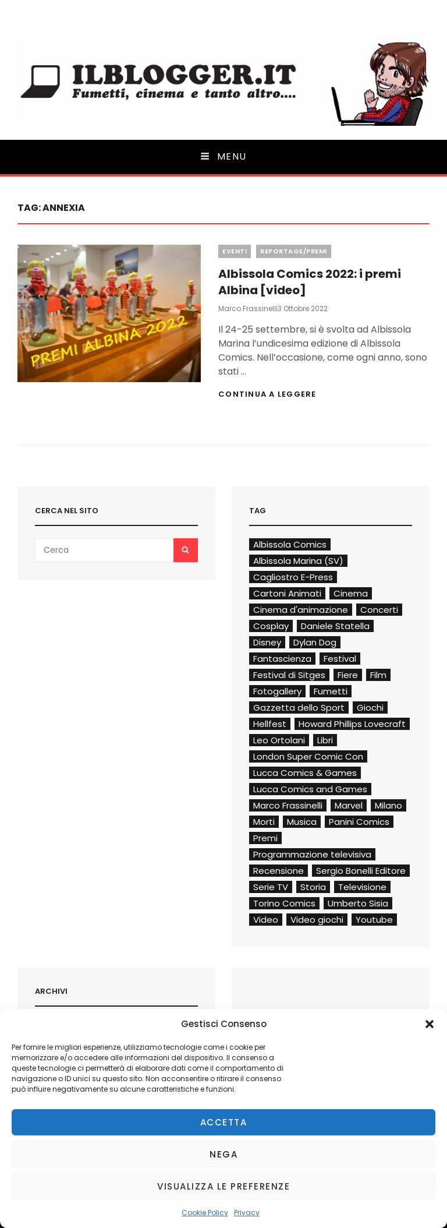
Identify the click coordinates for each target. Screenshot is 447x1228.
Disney (267, 642)
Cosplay (271, 626)
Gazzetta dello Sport (299, 707)
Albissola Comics (290, 544)
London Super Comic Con (308, 756)
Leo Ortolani (279, 740)
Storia (313, 887)
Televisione (362, 887)
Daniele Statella (335, 626)
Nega (223, 1154)
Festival (340, 658)
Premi (265, 838)
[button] (429, 1024)
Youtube (374, 919)
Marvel (349, 805)
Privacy (247, 1213)
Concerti (379, 610)
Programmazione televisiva (312, 854)
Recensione (278, 870)
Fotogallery (277, 691)
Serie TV (270, 887)
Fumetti (330, 691)
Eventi (234, 251)
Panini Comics (359, 822)
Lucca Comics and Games (310, 789)
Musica (302, 822)
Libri (325, 740)
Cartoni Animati (287, 593)
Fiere (348, 675)
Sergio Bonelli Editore (361, 870)
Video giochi (316, 919)
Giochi (370, 707)
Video (265, 919)
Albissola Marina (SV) (298, 561)
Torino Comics (284, 903)
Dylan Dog (314, 642)
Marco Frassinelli (248, 308)
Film (378, 675)
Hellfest (269, 724)
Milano (388, 805)
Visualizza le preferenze (223, 1186)
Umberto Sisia (358, 903)
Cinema (351, 593)
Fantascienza (282, 658)
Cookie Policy (205, 1213)
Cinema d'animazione (300, 610)
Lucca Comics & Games (305, 773)
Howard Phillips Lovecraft (352, 724)
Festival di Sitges (289, 675)
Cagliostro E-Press (293, 577)
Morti (264, 822)
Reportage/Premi (293, 251)
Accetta (223, 1122)
